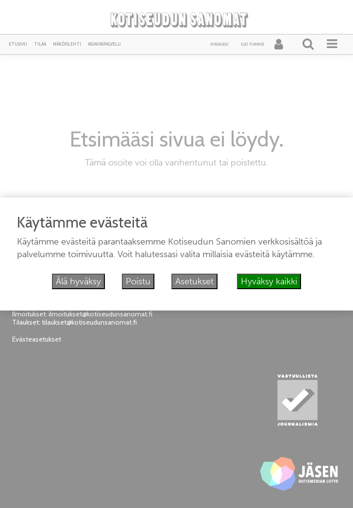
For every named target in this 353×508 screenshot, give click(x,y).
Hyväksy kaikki (269, 281)
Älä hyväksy (78, 281)
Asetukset (194, 281)
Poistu (138, 281)
